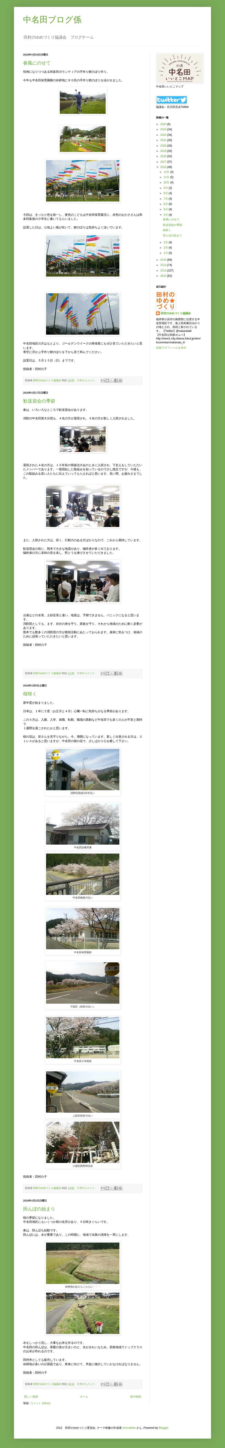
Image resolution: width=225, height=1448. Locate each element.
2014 (163, 265)
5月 (166, 209)
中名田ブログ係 (52, 19)
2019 (163, 151)
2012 (163, 275)
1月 (166, 253)
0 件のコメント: (86, 380)
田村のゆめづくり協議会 (176, 313)
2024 (163, 124)
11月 (167, 177)
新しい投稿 (31, 1396)
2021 (163, 140)
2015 (163, 259)
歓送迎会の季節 (39, 400)
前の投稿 (135, 1396)
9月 (166, 188)
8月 (166, 193)
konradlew (129, 1427)
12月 (167, 172)
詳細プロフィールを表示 (171, 347)
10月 (167, 182)
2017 (163, 161)
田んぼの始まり (39, 1208)
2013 (163, 270)
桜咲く (30, 693)
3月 (166, 242)
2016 (163, 167)
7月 (166, 198)
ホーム (84, 1396)
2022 (163, 135)
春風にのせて (37, 62)
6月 (166, 204)
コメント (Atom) (40, 1403)
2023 (163, 129)
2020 (163, 145)
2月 (166, 247)
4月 (166, 214)
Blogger (163, 1427)
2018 (163, 156)
